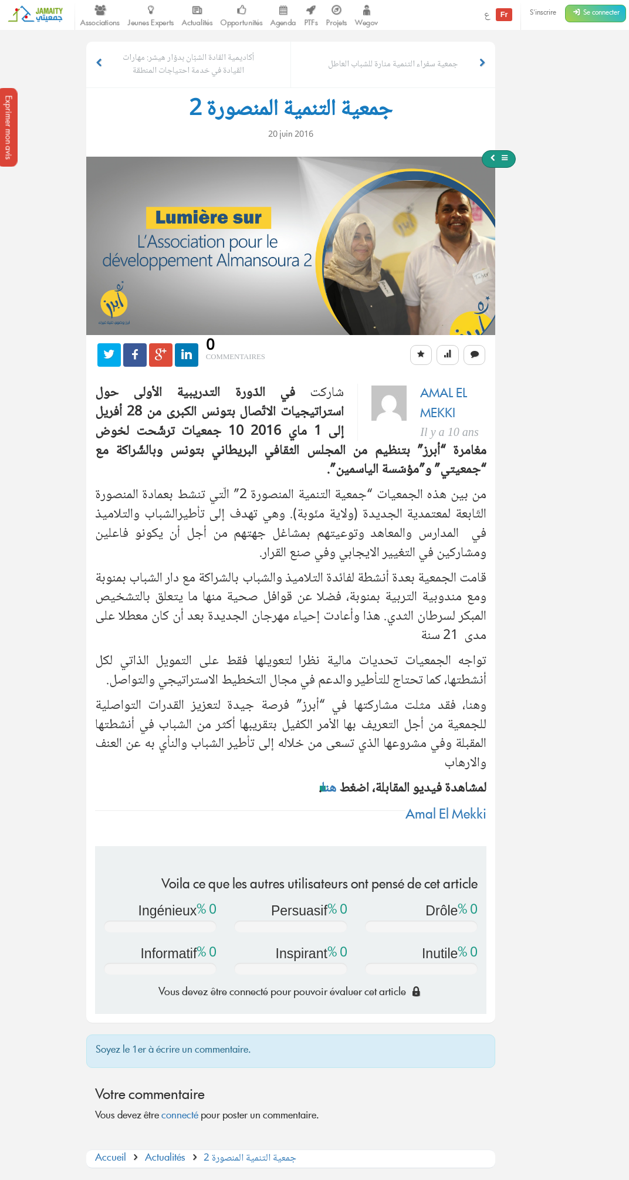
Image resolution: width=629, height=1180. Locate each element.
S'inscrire (543, 13)
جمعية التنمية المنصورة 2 (250, 1158)
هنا (329, 788)
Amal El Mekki (445, 815)
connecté (179, 1116)
